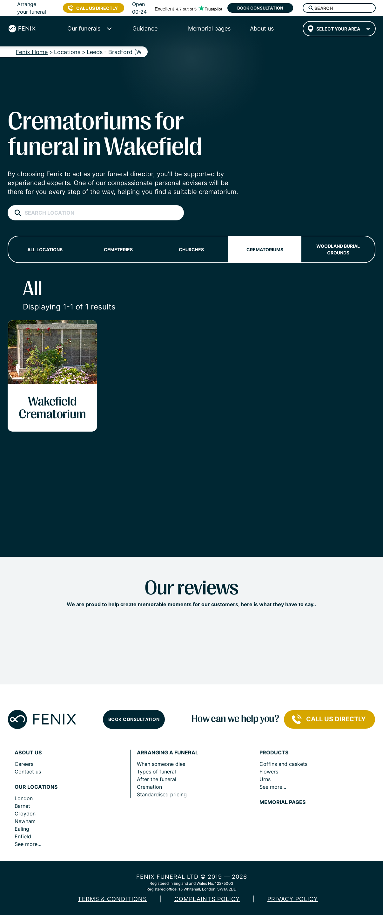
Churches (191, 249)
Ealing (22, 829)
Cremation (149, 787)
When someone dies (161, 764)
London (24, 798)
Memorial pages (282, 802)
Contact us (28, 771)
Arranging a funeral (167, 753)
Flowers (268, 771)
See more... (28, 844)
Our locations (36, 787)
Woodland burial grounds (338, 249)
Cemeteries (118, 249)
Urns (265, 779)
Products (273, 753)
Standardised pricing (162, 794)
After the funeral (156, 779)
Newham (25, 821)
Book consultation (260, 7)
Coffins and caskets (283, 764)
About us (28, 753)
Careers (24, 764)
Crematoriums (264, 249)
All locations (45, 249)
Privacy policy (292, 899)
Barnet (22, 806)
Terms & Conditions (112, 899)
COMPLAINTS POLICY (207, 899)
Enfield (23, 836)
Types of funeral (156, 771)
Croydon (25, 813)
